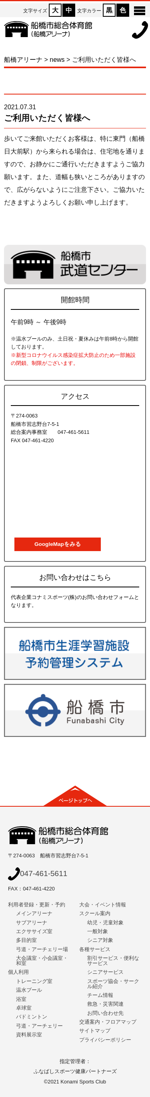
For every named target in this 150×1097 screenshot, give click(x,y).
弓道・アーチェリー (39, 1026)
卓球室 (24, 1008)
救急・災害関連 (105, 1004)
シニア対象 (100, 940)
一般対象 (97, 931)
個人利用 (18, 972)
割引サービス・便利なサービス (113, 960)
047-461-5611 (37, 873)
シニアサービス (105, 972)
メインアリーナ (34, 913)
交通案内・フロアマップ (107, 1022)
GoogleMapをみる (57, 544)
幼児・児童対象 (105, 923)
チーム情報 (100, 995)
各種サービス (94, 949)
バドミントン (31, 1017)
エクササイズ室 (34, 931)
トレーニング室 (34, 981)
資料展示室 (29, 1035)
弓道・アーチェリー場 (42, 949)
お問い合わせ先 (105, 1013)
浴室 (21, 999)
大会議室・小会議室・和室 (42, 960)
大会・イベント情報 (102, 905)
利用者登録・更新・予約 (36, 905)
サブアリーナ (31, 923)
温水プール (29, 990)
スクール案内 (94, 913)
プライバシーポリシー (105, 1040)
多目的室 (26, 940)
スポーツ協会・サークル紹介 (113, 983)
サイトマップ (94, 1031)
